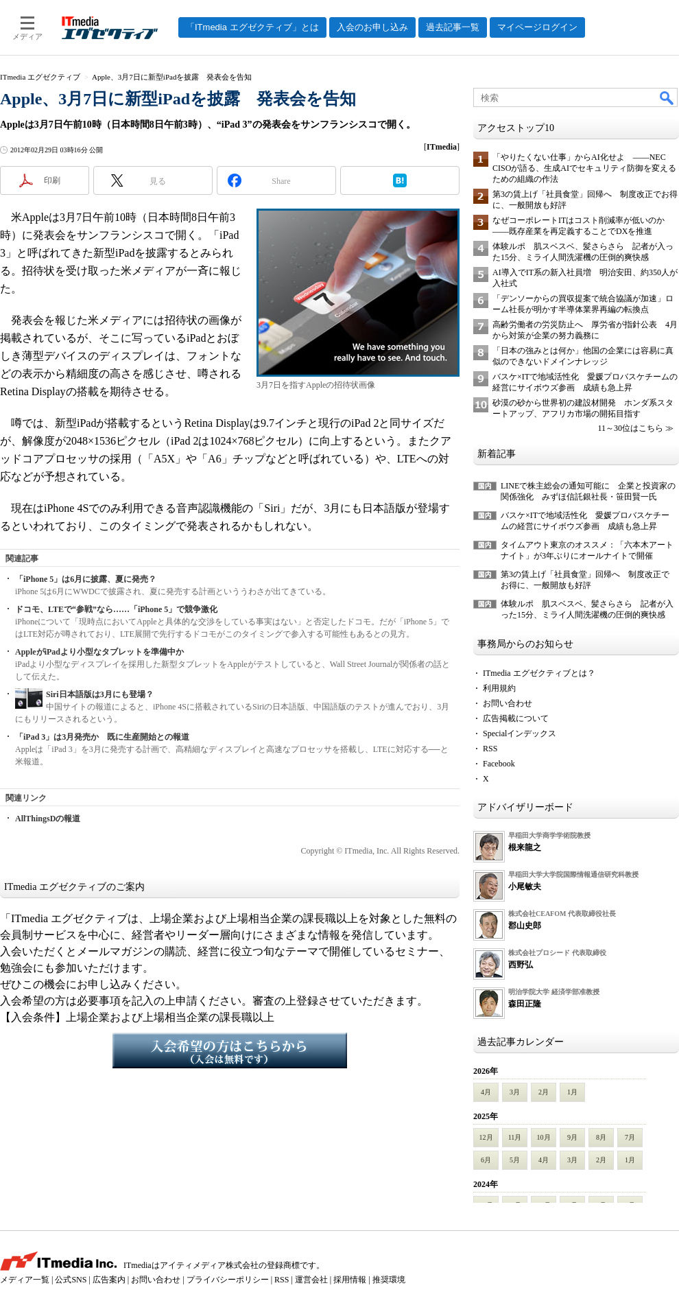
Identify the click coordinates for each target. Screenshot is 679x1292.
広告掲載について (516, 718)
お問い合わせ (507, 703)
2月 (543, 1092)
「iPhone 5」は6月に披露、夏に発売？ (85, 579)
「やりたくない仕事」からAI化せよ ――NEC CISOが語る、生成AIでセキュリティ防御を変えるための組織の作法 (584, 168)
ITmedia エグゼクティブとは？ (539, 673)
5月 (515, 1160)
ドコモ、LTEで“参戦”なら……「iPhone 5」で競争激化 (116, 609)
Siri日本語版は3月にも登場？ (100, 694)
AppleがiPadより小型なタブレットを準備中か (99, 652)
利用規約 (499, 688)
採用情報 (349, 1279)
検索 (667, 97)
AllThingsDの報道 (47, 818)
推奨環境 (388, 1279)
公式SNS (70, 1279)
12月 (486, 1137)
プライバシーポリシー (228, 1279)
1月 (572, 1092)
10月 (544, 1137)
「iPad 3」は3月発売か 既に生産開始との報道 (102, 737)
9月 (572, 1137)
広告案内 (109, 1279)
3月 (515, 1092)
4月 (486, 1092)
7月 (630, 1137)
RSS (490, 748)
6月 (486, 1160)
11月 (515, 1137)
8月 (601, 1137)
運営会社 (311, 1279)
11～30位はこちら (630, 428)
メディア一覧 (24, 1279)
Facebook (499, 763)
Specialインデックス (519, 733)
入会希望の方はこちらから (229, 1050)
